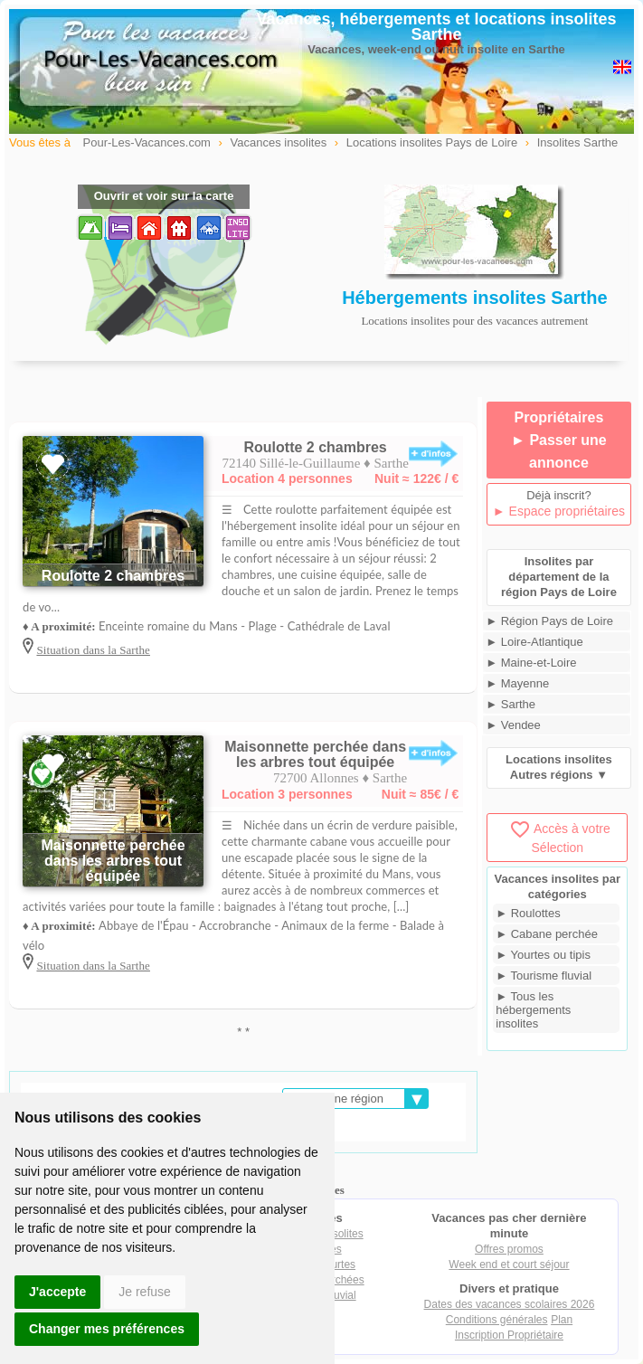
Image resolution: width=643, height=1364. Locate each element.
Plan (561, 1319)
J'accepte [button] (57, 1291)
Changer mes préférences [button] (106, 1328)
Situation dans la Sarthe (93, 650)
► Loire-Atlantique (534, 642)
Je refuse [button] (144, 1291)
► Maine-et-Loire (531, 662)
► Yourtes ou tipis (543, 954)
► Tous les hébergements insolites (533, 1010)
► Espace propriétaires (559, 511)
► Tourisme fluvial (543, 975)
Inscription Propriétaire (509, 1335)
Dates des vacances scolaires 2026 (509, 1304)
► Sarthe (510, 704)
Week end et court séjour (509, 1264)
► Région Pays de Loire (549, 621)
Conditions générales (497, 1319)
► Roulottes (528, 913)
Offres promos (509, 1249)
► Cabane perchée (547, 934)
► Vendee (513, 725)
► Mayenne (517, 683)
